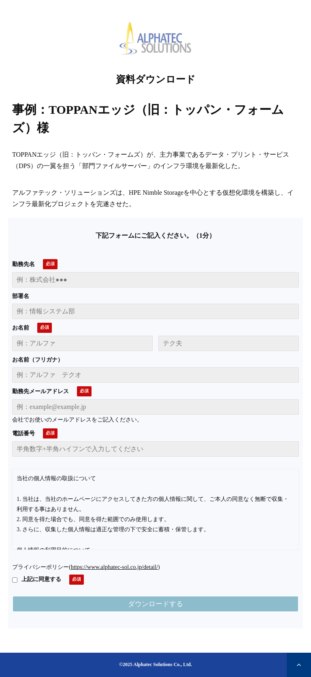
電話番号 (23, 433)
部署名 (20, 296)
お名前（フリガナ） (37, 360)
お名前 (20, 328)
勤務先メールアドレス (40, 391)
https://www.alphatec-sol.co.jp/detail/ (114, 567)
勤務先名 (23, 264)
